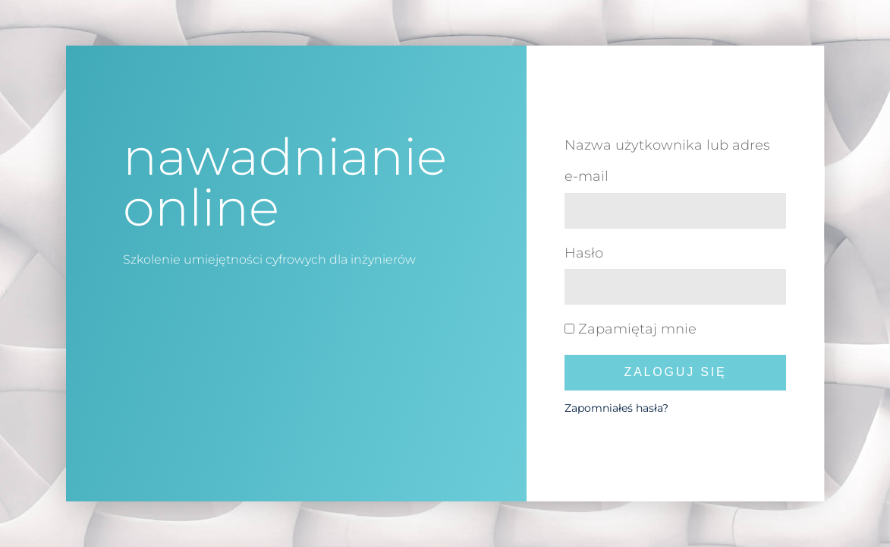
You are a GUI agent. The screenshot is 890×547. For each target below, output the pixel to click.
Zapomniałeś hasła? (616, 408)
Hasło (584, 253)
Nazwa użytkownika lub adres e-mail (667, 161)
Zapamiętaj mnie (631, 329)
